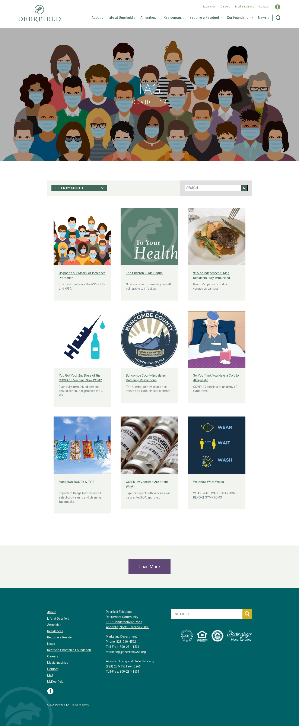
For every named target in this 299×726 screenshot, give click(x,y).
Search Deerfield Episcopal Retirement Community (278, 18)
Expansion (209, 6)
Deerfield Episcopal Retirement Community (39, 16)
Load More (149, 566)
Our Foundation (238, 17)
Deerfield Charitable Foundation (69, 650)
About (96, 17)
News (262, 17)
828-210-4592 (126, 642)
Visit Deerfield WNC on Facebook (277, 7)
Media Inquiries (244, 6)
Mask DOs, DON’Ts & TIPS (77, 482)
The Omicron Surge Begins (144, 273)
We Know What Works (208, 482)
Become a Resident (204, 17)
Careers (225, 6)
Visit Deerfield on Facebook (50, 691)
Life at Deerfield (120, 17)
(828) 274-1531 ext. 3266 (123, 666)
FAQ (50, 675)
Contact (264, 6)
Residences (173, 17)
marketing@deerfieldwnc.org (126, 652)
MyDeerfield (55, 681)
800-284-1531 (129, 647)
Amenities (148, 17)
